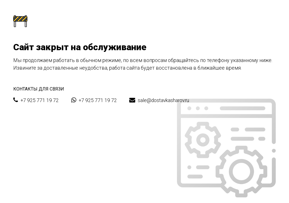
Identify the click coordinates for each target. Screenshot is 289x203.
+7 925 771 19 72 (36, 100)
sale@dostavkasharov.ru (159, 100)
